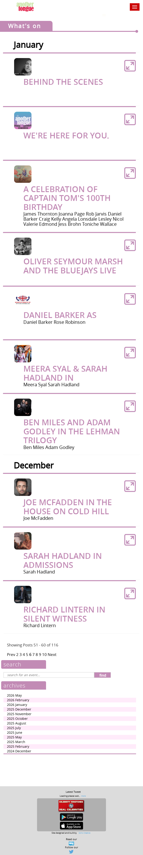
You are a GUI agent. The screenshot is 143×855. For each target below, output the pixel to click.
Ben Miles (34, 447)
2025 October (17, 718)
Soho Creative (84, 833)
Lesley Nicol (111, 219)
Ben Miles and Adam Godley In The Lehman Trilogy (71, 431)
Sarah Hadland (63, 384)
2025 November (19, 714)
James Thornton (41, 214)
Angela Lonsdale (80, 219)
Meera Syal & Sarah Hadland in (65, 373)
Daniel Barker (38, 322)
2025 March (16, 742)
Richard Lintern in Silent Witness (64, 614)
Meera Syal (35, 384)
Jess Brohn (70, 224)
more (83, 796)
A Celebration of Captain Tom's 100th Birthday (67, 198)
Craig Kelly (50, 219)
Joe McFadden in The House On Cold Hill (67, 507)
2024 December (19, 751)
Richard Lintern (39, 625)
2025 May (14, 737)
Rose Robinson (69, 322)
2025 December (19, 709)
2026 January (17, 704)
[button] (130, 66)
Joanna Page (72, 214)
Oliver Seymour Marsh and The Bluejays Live (73, 266)
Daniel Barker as (59, 315)
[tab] (71, 79)
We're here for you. (66, 135)
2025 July (14, 728)
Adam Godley (59, 447)
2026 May (14, 695)
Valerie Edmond (40, 224)
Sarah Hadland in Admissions (62, 560)
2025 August (16, 723)
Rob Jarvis (97, 214)
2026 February (18, 700)
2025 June (14, 732)
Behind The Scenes (63, 81)
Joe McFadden (38, 518)
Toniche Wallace (99, 224)
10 (44, 654)
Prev (11, 654)
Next (52, 654)
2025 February (18, 746)
